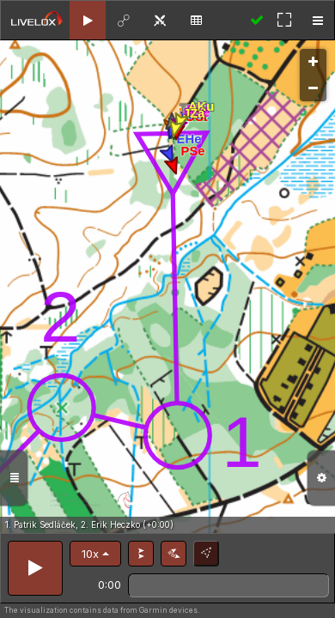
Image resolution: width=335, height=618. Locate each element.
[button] (95, 553)
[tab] (88, 20)
